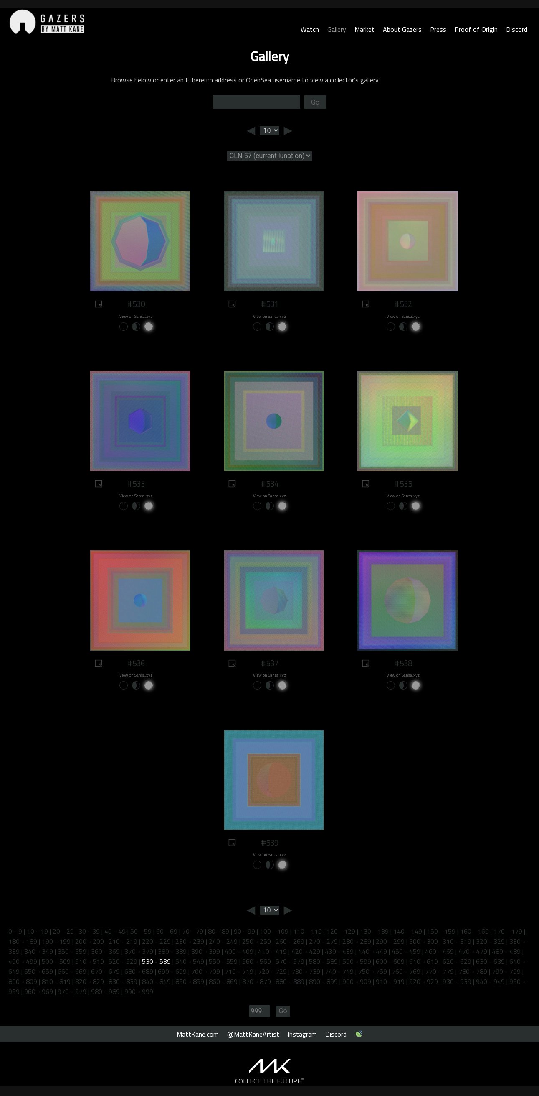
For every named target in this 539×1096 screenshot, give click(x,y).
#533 (136, 484)
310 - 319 (457, 941)
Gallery (336, 29)
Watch (310, 29)
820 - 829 (89, 981)
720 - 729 (272, 971)
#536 (136, 663)
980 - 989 (105, 991)
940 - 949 (490, 981)
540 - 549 (189, 961)
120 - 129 (340, 931)
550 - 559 (223, 961)
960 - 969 (38, 991)
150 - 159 (441, 931)
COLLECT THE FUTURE (269, 1081)
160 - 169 (474, 931)
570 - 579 (290, 961)
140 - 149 (407, 931)
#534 (269, 484)
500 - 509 (56, 961)
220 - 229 (156, 941)
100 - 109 (274, 931)
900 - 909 (356, 981)
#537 (269, 663)
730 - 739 (305, 971)
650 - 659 (38, 971)
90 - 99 (244, 931)
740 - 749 (339, 971)
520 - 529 (123, 961)
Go (315, 102)
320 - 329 (490, 941)
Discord (516, 29)
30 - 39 (89, 931)
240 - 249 (223, 941)
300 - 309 (423, 941)
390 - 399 (205, 951)
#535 (403, 484)
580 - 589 (323, 961)
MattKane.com (198, 1034)
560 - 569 (256, 961)
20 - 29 (63, 931)
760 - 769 (406, 971)
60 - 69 (166, 931)
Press (438, 29)
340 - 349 (38, 951)
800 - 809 (22, 981)
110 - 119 (307, 931)
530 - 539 (156, 961)
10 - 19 (37, 931)
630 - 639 (490, 961)
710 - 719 (239, 971)
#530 (136, 304)
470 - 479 (472, 951)
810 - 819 (56, 981)
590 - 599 (356, 961)
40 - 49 (115, 931)
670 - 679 (105, 971)
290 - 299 (390, 941)
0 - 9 (15, 931)
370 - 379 (138, 951)
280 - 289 (356, 941)
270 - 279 (323, 941)
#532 (403, 304)
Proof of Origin (476, 29)
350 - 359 (72, 951)
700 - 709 (205, 971)
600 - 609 (390, 961)
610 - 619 (423, 961)
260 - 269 (290, 941)
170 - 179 (507, 931)
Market (364, 29)
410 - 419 (272, 951)
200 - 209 (89, 941)
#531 (269, 304)
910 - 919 (390, 981)
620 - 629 (457, 961)
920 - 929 (423, 981)
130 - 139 (374, 931)
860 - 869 (223, 981)
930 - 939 (457, 981)
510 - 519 (89, 961)
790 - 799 (506, 971)
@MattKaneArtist (253, 1034)
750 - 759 (372, 971)
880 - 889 (290, 981)
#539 (269, 842)
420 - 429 (305, 951)
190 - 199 (56, 941)
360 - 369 (105, 951)
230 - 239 (189, 941)
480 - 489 (506, 951)
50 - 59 (141, 931)
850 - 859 (189, 981)
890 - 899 (323, 981)
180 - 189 (22, 941)
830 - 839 (123, 981)
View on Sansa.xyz (135, 316)
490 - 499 (22, 961)
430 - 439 (339, 951)
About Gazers (402, 29)
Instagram (302, 1034)
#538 (403, 663)
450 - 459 (406, 951)
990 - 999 (138, 991)
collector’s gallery (354, 80)
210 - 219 (123, 941)
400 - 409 (239, 951)
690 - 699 (172, 971)
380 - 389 (172, 951)
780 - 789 (472, 971)
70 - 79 (192, 931)
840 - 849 (156, 981)
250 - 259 (256, 941)
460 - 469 (439, 951)
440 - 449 (372, 951)
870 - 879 (256, 981)
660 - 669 (72, 971)
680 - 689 (138, 971)
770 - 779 (439, 971)
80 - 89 (218, 931)
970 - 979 (72, 991)
